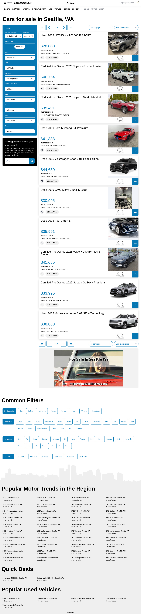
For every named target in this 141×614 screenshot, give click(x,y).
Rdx (91, 439)
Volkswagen (49, 421)
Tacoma (20, 446)
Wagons (84, 411)
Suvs (21, 411)
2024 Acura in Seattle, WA (12, 525)
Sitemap (70, 612)
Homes (66, 9)
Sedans (30, 411)
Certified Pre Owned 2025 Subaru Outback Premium (73, 282)
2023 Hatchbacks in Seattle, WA (14, 539)
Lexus (29, 421)
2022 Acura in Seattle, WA (46, 552)
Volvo (60, 421)
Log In (122, 3)
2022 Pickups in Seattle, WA (81, 559)
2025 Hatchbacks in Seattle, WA (14, 545)
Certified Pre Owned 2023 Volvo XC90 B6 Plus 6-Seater (71, 253)
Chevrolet (79, 428)
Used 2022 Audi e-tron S (56, 220)
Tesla (54, 428)
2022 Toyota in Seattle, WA (12, 532)
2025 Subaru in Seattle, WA (12, 519)
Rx (27, 439)
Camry (35, 439)
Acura (69, 421)
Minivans (63, 411)
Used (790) (19, 47)
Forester (82, 439)
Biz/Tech (16, 9)
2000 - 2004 (83, 456)
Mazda (30, 428)
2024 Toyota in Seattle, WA (115, 499)
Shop (101, 9)
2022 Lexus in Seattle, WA (80, 552)
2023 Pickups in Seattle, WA (116, 539)
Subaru (38, 421)
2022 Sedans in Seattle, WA (47, 545)
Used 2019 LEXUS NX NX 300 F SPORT (66, 35)
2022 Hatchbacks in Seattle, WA (82, 545)
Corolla (73, 439)
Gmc (62, 428)
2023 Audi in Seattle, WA (115, 519)
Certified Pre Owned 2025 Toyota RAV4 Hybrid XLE (72, 97)
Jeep (114, 421)
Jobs (86, 9)
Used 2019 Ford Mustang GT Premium (64, 128)
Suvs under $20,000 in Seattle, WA (15, 579)
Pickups (53, 411)
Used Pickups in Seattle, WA (116, 600)
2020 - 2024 (21, 456)
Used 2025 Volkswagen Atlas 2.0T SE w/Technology (72, 313)
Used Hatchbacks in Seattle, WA (82, 600)
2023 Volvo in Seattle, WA (80, 512)
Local (7, 9)
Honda (86, 421)
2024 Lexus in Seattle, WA (80, 532)
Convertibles (96, 411)
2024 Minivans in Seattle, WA (13, 559)
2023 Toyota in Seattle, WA (115, 505)
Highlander (128, 439)
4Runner (44, 439)
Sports (26, 9)
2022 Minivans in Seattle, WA (116, 559)
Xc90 (99, 439)
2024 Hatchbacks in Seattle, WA (48, 525)
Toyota (20, 421)
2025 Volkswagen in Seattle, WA (48, 532)
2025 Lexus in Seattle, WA (115, 525)
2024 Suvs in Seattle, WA (80, 499)
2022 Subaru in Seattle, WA (81, 539)
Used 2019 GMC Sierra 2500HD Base (64, 189)
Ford (132, 421)
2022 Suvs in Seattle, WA (46, 505)
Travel (58, 9)
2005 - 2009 (70, 456)
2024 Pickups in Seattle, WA (47, 539)
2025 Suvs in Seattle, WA (46, 499)
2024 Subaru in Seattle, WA (81, 525)
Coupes (74, 411)
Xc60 (118, 439)
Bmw (106, 421)
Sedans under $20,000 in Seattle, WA (50, 579)
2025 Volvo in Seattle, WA (80, 519)
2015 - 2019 (45, 456)
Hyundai (20, 428)
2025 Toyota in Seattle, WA (12, 505)
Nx (36, 446)
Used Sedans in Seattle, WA (47, 600)
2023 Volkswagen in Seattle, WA (48, 519)
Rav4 (19, 439)
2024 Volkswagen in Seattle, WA (117, 532)
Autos (70, 3)
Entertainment (39, 9)
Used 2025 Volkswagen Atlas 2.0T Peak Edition (70, 159)
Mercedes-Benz (42, 428)
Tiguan (44, 446)
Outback (109, 439)
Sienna (67, 446)
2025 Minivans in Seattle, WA (47, 559)
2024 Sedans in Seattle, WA (13, 512)
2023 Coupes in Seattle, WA (116, 552)
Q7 (59, 446)
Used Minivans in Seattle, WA (13, 606)
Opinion (75, 9)
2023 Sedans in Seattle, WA (81, 505)
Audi (77, 421)
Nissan (123, 421)
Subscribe (130, 3)
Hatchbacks (42, 411)
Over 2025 (33, 456)
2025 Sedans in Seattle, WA (116, 512)
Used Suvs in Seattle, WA (12, 600)
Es (52, 446)
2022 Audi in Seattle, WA (115, 545)
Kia (70, 428)
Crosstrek (55, 439)
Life (50, 9)
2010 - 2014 (58, 456)
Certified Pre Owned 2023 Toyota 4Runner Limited (71, 66)
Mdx (29, 446)
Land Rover (96, 421)
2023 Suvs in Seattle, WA (12, 499)
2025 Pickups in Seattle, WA (13, 552)
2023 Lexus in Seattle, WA (46, 512)
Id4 (65, 439)
